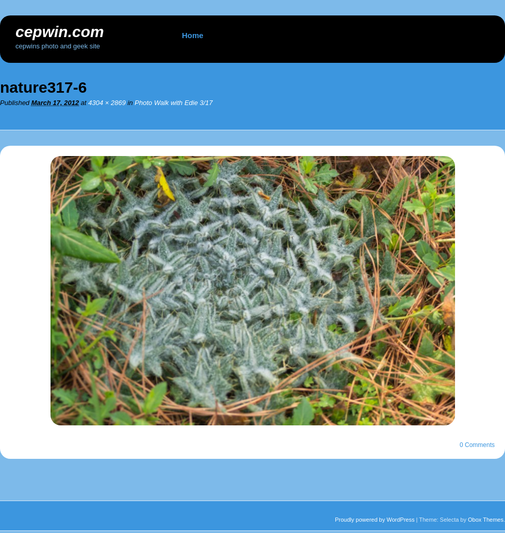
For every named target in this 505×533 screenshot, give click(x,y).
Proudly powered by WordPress (374, 520)
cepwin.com (59, 31)
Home (193, 35)
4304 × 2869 (107, 103)
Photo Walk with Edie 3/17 (173, 103)
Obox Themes (485, 520)
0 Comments (477, 445)
